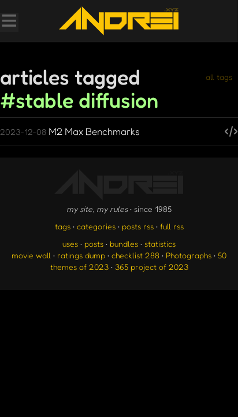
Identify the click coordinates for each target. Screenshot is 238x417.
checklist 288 (135, 255)
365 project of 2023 (151, 267)
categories (96, 226)
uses (70, 243)
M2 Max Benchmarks (70, 131)
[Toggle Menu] (8, 22)
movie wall (31, 255)
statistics (160, 243)
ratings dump (81, 255)
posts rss (138, 226)
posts (93, 243)
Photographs (188, 255)
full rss (172, 226)
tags (62, 226)
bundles (124, 243)
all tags (219, 77)
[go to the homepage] (119, 20)
